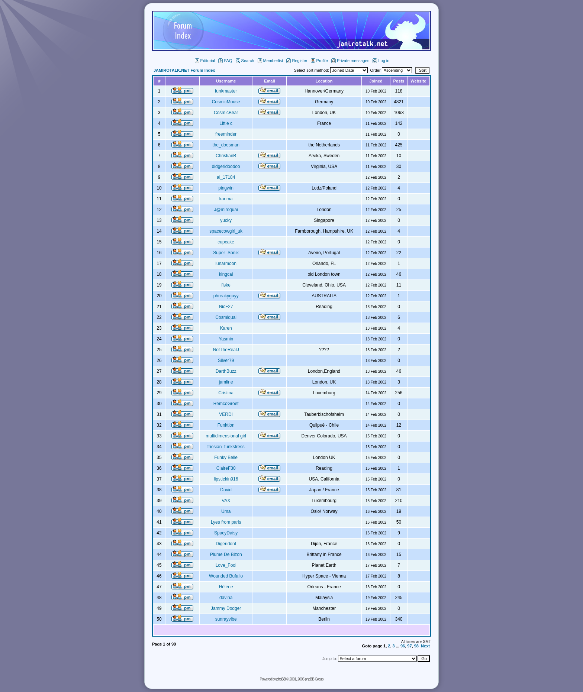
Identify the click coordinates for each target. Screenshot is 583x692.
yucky (226, 220)
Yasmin (226, 339)
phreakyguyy (226, 295)
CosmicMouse (226, 101)
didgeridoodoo (226, 166)
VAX (226, 500)
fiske (226, 285)
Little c (225, 123)
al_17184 (226, 177)
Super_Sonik (226, 252)
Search (245, 60)
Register (296, 60)
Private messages (350, 60)
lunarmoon (225, 263)
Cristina (225, 392)
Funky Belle (226, 457)
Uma (226, 511)
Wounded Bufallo (226, 576)
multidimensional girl (226, 436)
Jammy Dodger (226, 608)
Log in (381, 60)
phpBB (281, 679)
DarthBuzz (226, 371)
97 (409, 646)
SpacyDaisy (226, 533)
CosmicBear (226, 112)
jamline (226, 382)
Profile (319, 60)
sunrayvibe (226, 619)
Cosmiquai (225, 317)
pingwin (225, 188)
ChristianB (226, 155)
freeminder (225, 134)
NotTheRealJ (226, 349)
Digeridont (226, 543)
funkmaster (226, 91)
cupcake (226, 242)
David (226, 489)
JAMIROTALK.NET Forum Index (184, 70)
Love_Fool (226, 565)
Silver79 (226, 360)
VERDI (226, 414)
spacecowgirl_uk (225, 231)
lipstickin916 (226, 479)
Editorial (205, 60)
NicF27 (226, 306)
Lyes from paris (226, 522)
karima (226, 198)
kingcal (226, 274)
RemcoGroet (226, 403)
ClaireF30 (226, 468)
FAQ (225, 60)
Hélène (226, 586)
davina (225, 597)
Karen (226, 328)
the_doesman (225, 145)
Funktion (226, 425)
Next (425, 646)
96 (402, 646)
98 (416, 646)
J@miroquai (226, 209)
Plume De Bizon (226, 554)
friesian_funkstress (226, 446)
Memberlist (270, 60)
